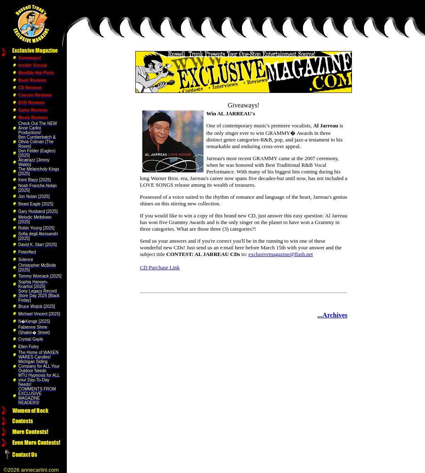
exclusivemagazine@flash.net (281, 254)
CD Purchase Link (160, 267)
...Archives (332, 315)
